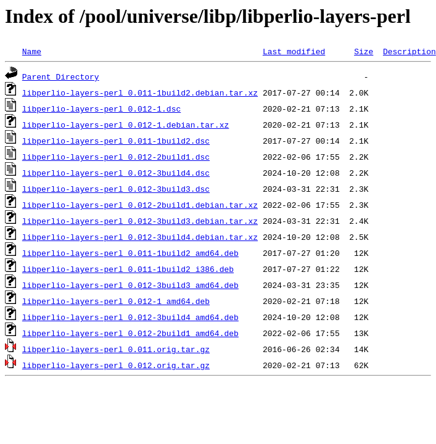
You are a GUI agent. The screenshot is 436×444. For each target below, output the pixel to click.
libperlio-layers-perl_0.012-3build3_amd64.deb (130, 284)
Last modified (294, 51)
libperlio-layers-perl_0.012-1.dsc (101, 108)
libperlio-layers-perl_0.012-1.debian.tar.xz (125, 124)
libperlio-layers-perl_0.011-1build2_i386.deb (128, 268)
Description (409, 51)
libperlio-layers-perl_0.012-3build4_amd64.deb (130, 317)
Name (31, 51)
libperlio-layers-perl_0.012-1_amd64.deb (116, 300)
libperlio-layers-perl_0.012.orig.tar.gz (116, 365)
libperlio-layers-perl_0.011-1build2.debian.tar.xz (140, 92)
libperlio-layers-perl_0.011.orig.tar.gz (116, 349)
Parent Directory (60, 76)
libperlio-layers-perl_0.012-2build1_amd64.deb (130, 333)
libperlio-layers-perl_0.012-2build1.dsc (116, 156)
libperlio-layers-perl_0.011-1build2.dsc (116, 140)
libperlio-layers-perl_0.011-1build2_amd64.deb (130, 252)
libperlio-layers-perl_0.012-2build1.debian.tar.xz (140, 204)
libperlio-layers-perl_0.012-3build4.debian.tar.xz (140, 236)
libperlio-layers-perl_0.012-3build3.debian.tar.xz (140, 220)
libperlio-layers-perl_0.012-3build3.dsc (116, 188)
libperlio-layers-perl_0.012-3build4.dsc (116, 172)
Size (363, 51)
